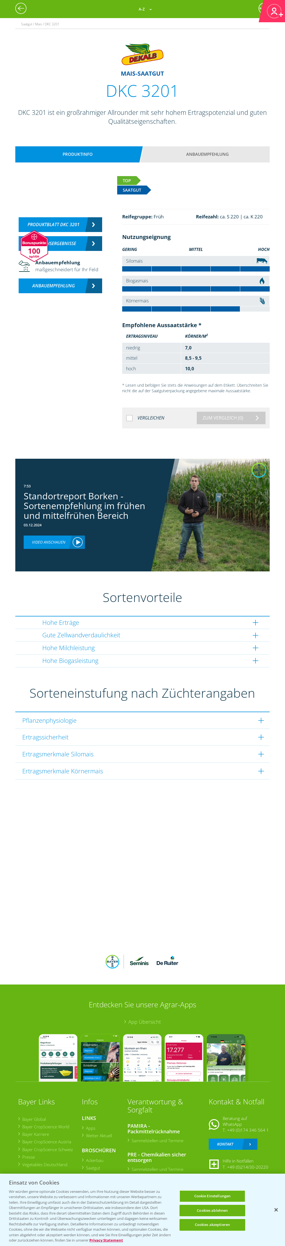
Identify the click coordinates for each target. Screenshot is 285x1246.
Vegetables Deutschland (44, 1164)
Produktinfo (78, 154)
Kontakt (225, 1144)
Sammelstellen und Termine (157, 1140)
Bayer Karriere (35, 1134)
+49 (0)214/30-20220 (247, 1167)
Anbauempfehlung (207, 154)
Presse (28, 1157)
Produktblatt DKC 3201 (54, 224)
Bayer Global (34, 1119)
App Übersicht (144, 1021)
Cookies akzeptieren (212, 1224)
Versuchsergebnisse (53, 243)
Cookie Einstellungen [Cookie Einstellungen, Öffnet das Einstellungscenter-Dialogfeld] (212, 1195)
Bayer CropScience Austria (46, 1141)
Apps (90, 1128)
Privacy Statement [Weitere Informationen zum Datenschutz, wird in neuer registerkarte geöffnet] (106, 1240)
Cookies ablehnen (212, 1210)
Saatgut (93, 1168)
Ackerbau (94, 1160)
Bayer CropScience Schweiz (47, 1149)
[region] (142, 1210)
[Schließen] (276, 1210)
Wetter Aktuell (99, 1135)
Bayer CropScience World (45, 1126)
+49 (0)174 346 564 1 (248, 1130)
